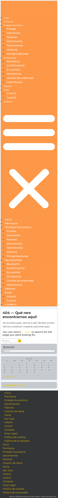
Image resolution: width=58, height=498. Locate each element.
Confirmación (16, 65)
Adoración (13, 33)
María (7, 415)
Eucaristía (13, 69)
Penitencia (14, 73)
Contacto (7, 101)
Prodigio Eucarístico (13, 25)
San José (9, 418)
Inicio (6, 18)
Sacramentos (9, 58)
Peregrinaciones (17, 53)
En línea (14, 385)
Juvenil (11, 97)
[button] (29, 160)
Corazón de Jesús (14, 411)
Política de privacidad (16, 440)
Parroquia (8, 21)
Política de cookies (15, 437)
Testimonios (15, 45)
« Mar (6, 376)
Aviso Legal (10, 433)
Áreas (6, 90)
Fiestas (11, 28)
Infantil (11, 93)
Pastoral (7, 86)
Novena (12, 37)
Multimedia (14, 41)
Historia (12, 49)
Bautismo (13, 61)
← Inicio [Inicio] (26, 332)
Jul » (12, 376)
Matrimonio (14, 82)
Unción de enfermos (20, 78)
